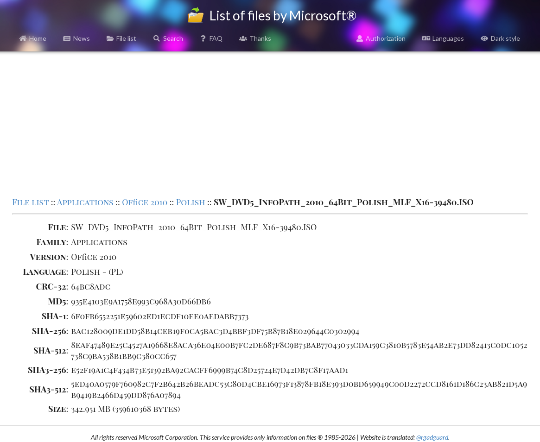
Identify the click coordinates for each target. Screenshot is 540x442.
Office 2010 (144, 202)
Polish (190, 202)
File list (122, 38)
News (76, 38)
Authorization (381, 38)
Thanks (255, 38)
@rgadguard (432, 437)
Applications (85, 202)
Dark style (500, 38)
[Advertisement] (270, 123)
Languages (443, 38)
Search (168, 38)
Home (33, 38)
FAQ (211, 38)
